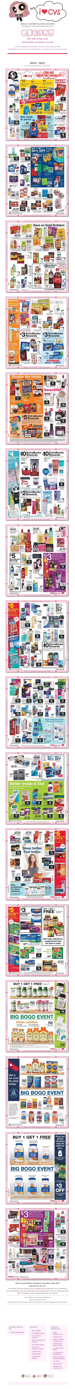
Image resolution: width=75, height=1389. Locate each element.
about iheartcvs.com (57, 1333)
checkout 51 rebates (36, 1357)
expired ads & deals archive (57, 1344)
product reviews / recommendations (59, 1357)
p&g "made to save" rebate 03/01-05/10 (49, 46)
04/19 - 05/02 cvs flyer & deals (37, 39)
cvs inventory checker (36, 1337)
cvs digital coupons (38, 1333)
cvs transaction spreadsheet (58, 1353)
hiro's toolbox (36, 1331)
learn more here (46, 65)
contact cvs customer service (37, 1348)
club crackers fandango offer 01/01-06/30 (26, 46)
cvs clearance (40, 42)
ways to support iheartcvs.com (58, 1340)
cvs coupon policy (38, 1344)
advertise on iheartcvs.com (57, 1367)
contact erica (57, 1337)
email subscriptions (17, 1332)
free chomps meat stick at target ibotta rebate (54, 49)
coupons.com (36, 1351)
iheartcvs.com (40, 1288)
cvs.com (43, 1302)
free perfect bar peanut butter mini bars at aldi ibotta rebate (24, 49)
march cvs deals (28, 42)
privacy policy (57, 1363)
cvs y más (49, 42)
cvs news (56, 1361)
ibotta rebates (36, 1354)
